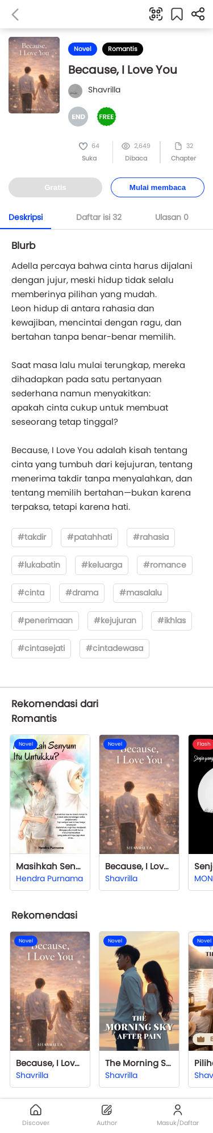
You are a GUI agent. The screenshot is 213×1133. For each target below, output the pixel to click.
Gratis (55, 187)
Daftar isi (99, 217)
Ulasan (172, 217)
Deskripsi (26, 217)
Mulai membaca (158, 187)
